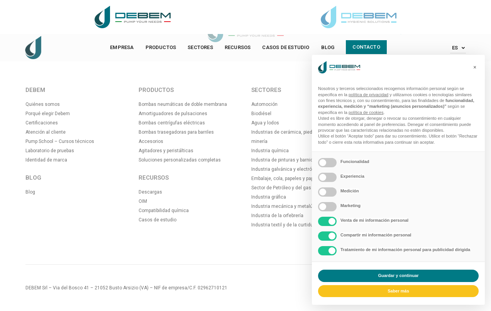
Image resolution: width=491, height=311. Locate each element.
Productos (161, 47)
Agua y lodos (265, 123)
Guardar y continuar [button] (398, 275)
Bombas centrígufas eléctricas (172, 123)
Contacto (366, 47)
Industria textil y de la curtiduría (284, 225)
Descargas (150, 192)
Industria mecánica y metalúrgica (287, 206)
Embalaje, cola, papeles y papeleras (289, 178)
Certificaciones (41, 123)
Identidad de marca (46, 160)
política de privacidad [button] (368, 94)
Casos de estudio (285, 47)
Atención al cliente (45, 132)
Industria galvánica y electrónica (286, 169)
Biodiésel (261, 113)
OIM (143, 201)
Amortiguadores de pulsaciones (173, 113)
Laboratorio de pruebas (49, 150)
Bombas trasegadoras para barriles (176, 132)
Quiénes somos (42, 104)
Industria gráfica (268, 197)
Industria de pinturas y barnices (284, 160)
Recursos (238, 47)
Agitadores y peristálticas (166, 150)
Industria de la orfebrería (277, 215)
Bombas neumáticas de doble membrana (183, 104)
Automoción (264, 104)
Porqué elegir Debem (47, 113)
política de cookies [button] (366, 112)
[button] (475, 67)
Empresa (122, 47)
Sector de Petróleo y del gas (281, 187)
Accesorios (151, 141)
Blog (328, 47)
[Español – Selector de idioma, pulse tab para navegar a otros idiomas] (458, 47)
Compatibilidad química (164, 210)
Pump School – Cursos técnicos (59, 141)
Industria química (270, 150)
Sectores (200, 47)
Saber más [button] (398, 291)
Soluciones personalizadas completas (180, 160)
